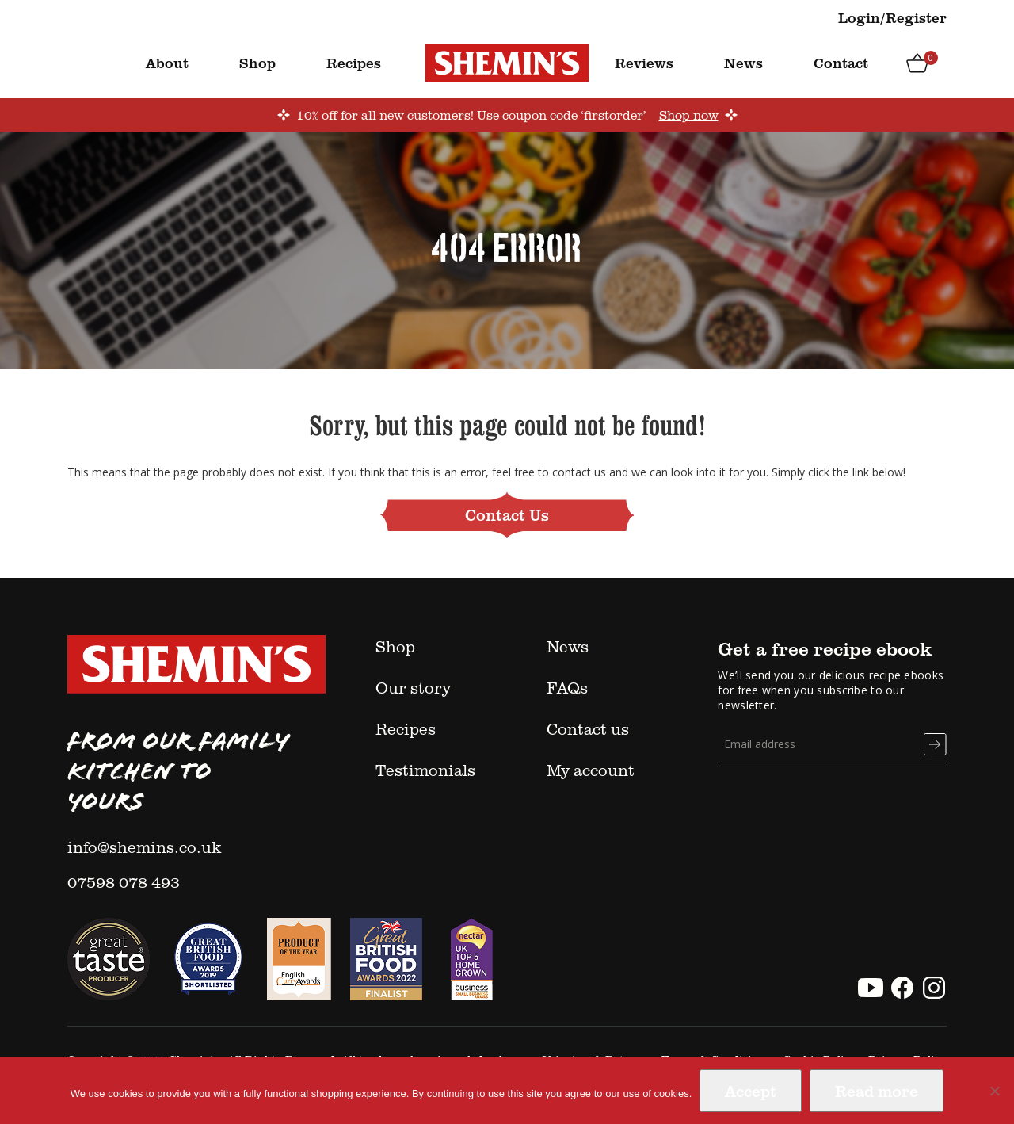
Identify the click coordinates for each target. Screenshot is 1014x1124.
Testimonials (425, 770)
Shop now (689, 115)
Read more (876, 1091)
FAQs (567, 687)
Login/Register (892, 17)
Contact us (588, 728)
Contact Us (507, 514)
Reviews (644, 62)
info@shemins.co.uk (144, 846)
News (743, 62)
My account (591, 770)
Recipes (353, 62)
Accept (750, 1091)
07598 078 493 (123, 881)
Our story (413, 687)
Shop (257, 62)
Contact (841, 62)
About (167, 62)
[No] (994, 1091)
